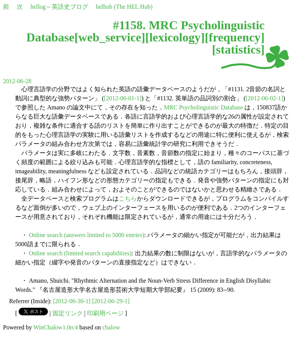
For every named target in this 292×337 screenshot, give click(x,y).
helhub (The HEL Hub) (124, 6)
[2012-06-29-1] (111, 301)
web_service (109, 37)
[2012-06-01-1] (122, 98)
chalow (111, 327)
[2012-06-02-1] (264, 98)
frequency (234, 37)
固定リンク (67, 313)
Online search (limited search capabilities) (80, 253)
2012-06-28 (17, 81)
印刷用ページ (105, 313)
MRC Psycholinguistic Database (203, 107)
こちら (128, 198)
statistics (238, 49)
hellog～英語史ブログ (59, 6)
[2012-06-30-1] (72, 301)
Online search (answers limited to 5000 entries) (86, 235)
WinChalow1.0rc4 (55, 327)
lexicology (175, 37)
